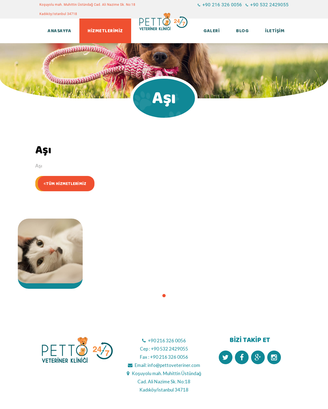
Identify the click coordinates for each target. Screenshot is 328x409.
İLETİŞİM (274, 30)
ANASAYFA (59, 30)
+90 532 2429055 (169, 349)
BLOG (242, 30)
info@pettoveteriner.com (174, 365)
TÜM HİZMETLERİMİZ (65, 184)
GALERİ (211, 30)
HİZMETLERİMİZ (105, 30)
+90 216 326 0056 (167, 340)
